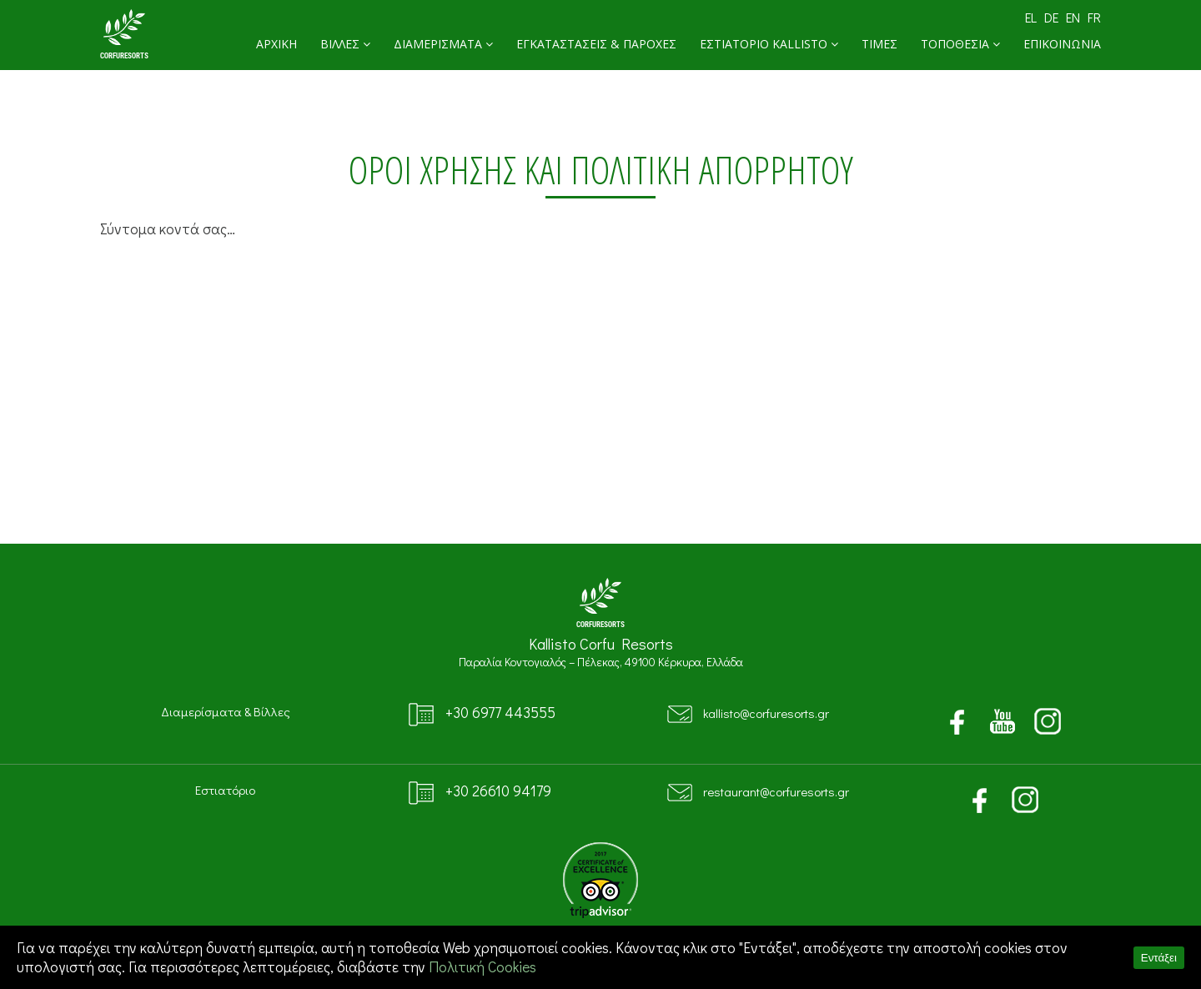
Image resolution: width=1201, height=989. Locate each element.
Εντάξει (1159, 957)
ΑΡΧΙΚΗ (276, 44)
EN (1073, 17)
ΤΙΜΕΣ (879, 44)
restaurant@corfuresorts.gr (776, 791)
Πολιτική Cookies (482, 966)
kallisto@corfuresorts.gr (766, 713)
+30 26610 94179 (498, 791)
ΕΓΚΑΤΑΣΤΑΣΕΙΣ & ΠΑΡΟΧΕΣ (596, 44)
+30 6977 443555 (500, 712)
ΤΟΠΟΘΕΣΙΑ (960, 44)
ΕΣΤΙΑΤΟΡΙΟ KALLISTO (769, 44)
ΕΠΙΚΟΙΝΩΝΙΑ (1062, 44)
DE (1051, 17)
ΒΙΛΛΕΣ (345, 44)
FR (1094, 17)
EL (1031, 17)
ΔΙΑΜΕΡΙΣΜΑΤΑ (443, 44)
